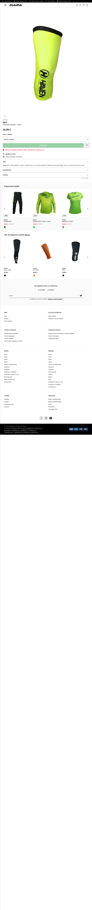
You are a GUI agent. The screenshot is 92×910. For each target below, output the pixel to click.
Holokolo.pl (7, 430)
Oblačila (6, 399)
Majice (50, 377)
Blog (5, 316)
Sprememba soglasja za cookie (13, 341)
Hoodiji (50, 374)
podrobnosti (7, 170)
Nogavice (7, 369)
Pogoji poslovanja (53, 338)
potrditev (80, 295)
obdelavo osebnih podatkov (55, 299)
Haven (5, 120)
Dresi (5, 357)
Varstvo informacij (53, 336)
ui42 (23, 428)
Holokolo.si (32, 430)
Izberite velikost (9, 139)
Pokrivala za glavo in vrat (11, 374)
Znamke (6, 407)
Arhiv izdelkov (8, 321)
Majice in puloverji (9, 379)
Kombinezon (7, 382)
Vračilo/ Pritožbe (9, 338)
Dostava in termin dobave (55, 318)
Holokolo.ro (24, 430)
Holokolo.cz (38, 428)
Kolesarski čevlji (8, 404)
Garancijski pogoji (9, 336)
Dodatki (6, 402)
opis (4, 162)
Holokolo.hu (16, 430)
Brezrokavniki (8, 377)
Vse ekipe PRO (52, 409)
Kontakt (6, 318)
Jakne (6, 362)
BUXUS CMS (16, 428)
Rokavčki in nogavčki (10, 372)
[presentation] (4, 208)
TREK (50, 404)
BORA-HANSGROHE (54, 399)
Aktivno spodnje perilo (10, 364)
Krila (49, 379)
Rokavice (6, 367)
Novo (5, 354)
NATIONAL (51, 407)
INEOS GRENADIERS (54, 402)
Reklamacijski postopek (11, 333)
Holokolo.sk (29, 428)
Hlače (5, 359)
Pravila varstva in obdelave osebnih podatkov (61, 333)
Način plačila (52, 316)
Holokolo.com (9, 432)
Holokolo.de (18, 432)
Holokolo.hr (26, 432)
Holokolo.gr (34, 432)
